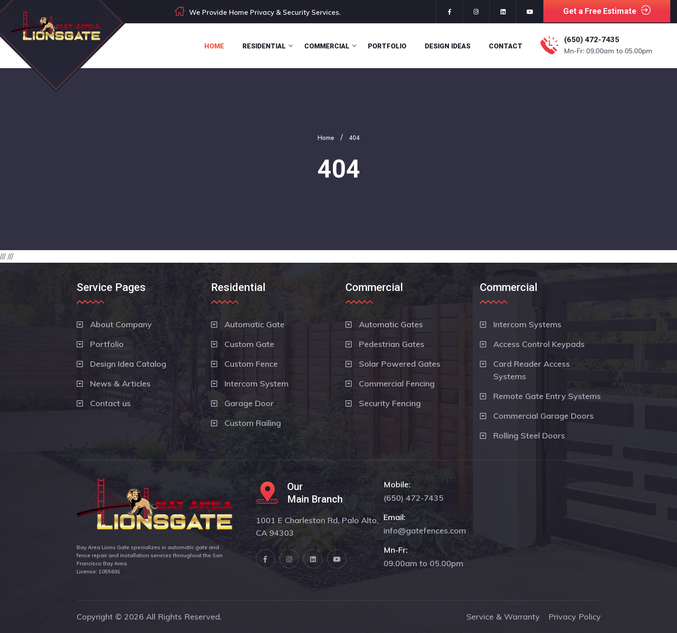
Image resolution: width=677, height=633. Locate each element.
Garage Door (249, 403)
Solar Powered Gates (399, 364)
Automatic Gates (391, 324)
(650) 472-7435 (591, 39)
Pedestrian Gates (391, 344)
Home (214, 46)
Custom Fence (251, 364)
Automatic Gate (254, 324)
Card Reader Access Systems (531, 370)
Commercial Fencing (397, 383)
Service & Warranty (503, 616)
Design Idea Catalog (128, 364)
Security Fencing (390, 403)
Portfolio (387, 46)
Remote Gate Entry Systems (547, 396)
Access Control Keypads (539, 344)
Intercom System (256, 383)
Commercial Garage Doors (543, 416)
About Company (121, 324)
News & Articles (120, 383)
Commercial (326, 46)
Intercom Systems (527, 324)
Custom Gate (249, 344)
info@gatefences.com (425, 530)
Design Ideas (447, 46)
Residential (264, 46)
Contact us (110, 403)
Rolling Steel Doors (529, 435)
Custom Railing (252, 423)
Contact (505, 46)
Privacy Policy (574, 616)
